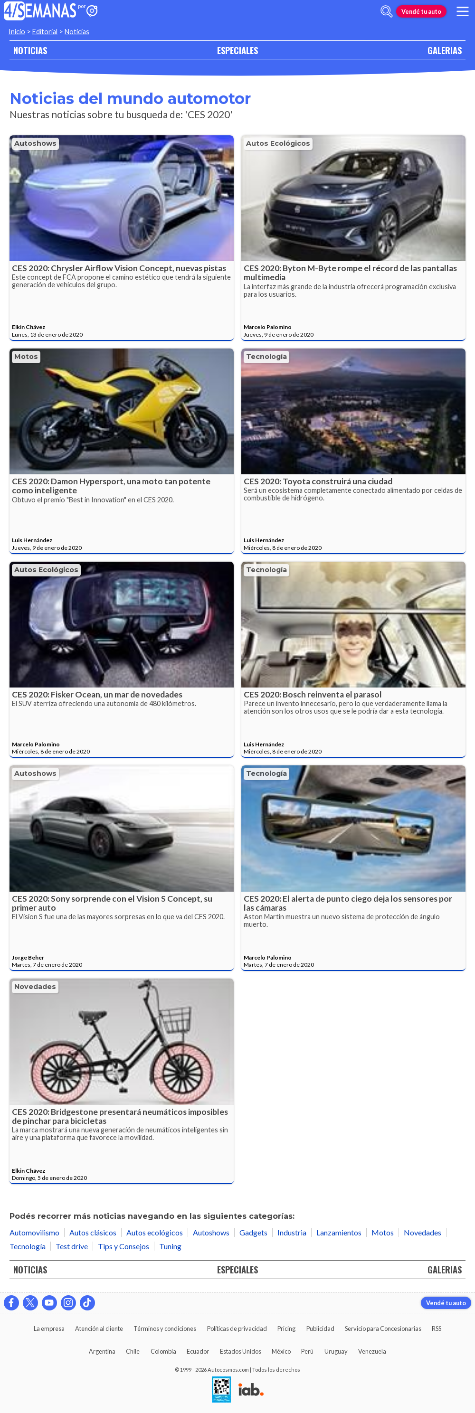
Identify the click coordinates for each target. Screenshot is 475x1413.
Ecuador (198, 1351)
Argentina (102, 1351)
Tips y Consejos (123, 1246)
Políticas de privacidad (237, 1328)
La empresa (49, 1328)
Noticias (77, 32)
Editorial (44, 32)
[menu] (462, 11)
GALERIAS (445, 50)
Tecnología (266, 356)
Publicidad (320, 1328)
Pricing (286, 1328)
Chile (133, 1351)
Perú (307, 1351)
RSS (436, 1328)
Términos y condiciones (164, 1328)
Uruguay (336, 1351)
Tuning (170, 1246)
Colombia (163, 1351)
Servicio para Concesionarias (383, 1328)
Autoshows (35, 143)
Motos (26, 356)
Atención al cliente (99, 1328)
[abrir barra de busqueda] (386, 11)
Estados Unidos (240, 1351)
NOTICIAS (30, 50)
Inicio (17, 32)
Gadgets (253, 1232)
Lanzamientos (338, 1232)
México (281, 1351)
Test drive (72, 1246)
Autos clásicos (92, 1232)
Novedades (35, 986)
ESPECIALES (237, 50)
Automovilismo (34, 1232)
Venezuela (372, 1351)
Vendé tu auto (421, 11)
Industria (291, 1232)
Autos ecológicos (278, 143)
